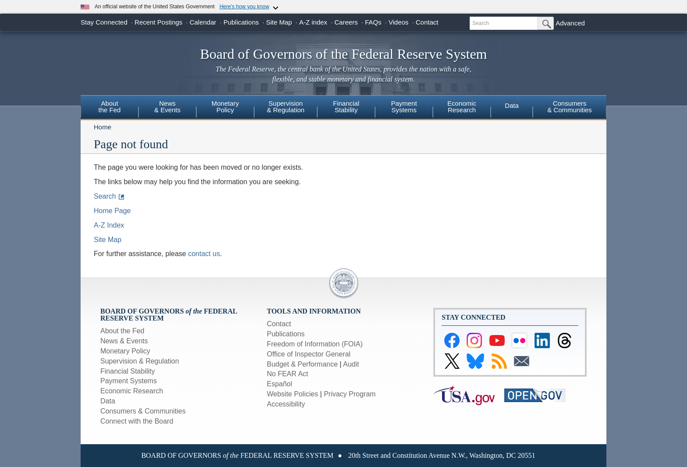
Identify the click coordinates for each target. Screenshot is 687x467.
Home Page (112, 210)
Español (279, 384)
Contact (427, 22)
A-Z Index (109, 225)
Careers (346, 22)
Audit (351, 364)
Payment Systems (128, 381)
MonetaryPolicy (225, 107)
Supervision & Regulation (139, 361)
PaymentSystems (404, 107)
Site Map (279, 22)
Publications (241, 22)
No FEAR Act (287, 374)
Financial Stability (127, 371)
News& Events (167, 107)
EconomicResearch (461, 107)
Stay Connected (104, 22)
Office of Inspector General (309, 354)
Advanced (570, 23)
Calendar (203, 22)
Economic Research (131, 391)
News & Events (124, 341)
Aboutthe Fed (110, 107)
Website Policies (292, 394)
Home (102, 127)
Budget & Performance (302, 364)
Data (512, 105)
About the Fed (122, 331)
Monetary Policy (125, 351)
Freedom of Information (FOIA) (315, 344)
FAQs (373, 22)
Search (105, 196)
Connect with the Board (136, 421)
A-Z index (313, 22)
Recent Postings (158, 22)
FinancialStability (346, 107)
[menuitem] (109, 108)
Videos (399, 22)
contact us (204, 253)
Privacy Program (349, 394)
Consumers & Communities (569, 107)
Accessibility (286, 404)
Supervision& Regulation (286, 107)
